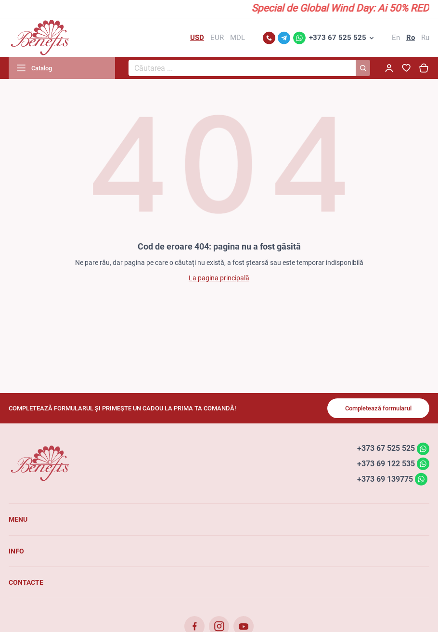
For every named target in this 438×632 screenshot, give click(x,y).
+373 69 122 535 (386, 463)
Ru (425, 37)
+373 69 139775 (385, 478)
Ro (410, 37)
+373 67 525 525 (337, 37)
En (396, 37)
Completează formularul (378, 408)
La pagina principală (219, 278)
